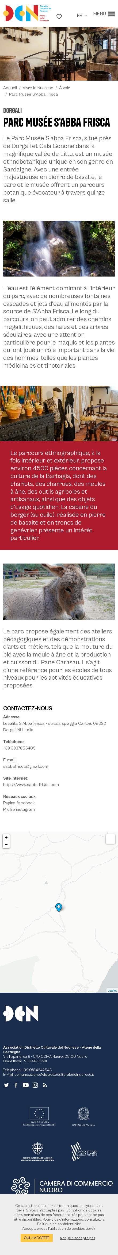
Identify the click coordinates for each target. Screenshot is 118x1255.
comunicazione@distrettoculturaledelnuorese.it (54, 1075)
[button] (59, 16)
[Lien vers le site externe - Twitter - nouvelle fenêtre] (6, 1084)
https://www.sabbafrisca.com (31, 784)
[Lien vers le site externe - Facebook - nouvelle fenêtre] (16, 1084)
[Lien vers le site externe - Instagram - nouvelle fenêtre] (35, 1084)
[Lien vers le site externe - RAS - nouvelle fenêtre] (37, 1151)
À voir (64, 87)
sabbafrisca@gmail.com (25, 766)
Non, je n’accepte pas (77, 1238)
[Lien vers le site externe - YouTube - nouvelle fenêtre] (25, 1084)
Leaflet (112, 990)
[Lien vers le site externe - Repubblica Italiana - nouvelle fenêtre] (83, 1116)
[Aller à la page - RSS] (45, 1084)
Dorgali (12, 110)
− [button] (6, 844)
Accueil (10, 87)
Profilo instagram (19, 809)
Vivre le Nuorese (38, 87)
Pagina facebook (19, 803)
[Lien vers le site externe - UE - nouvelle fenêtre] (39, 1116)
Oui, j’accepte (37, 1238)
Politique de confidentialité (59, 1224)
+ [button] (6, 837)
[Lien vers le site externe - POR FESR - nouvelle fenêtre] (84, 1151)
